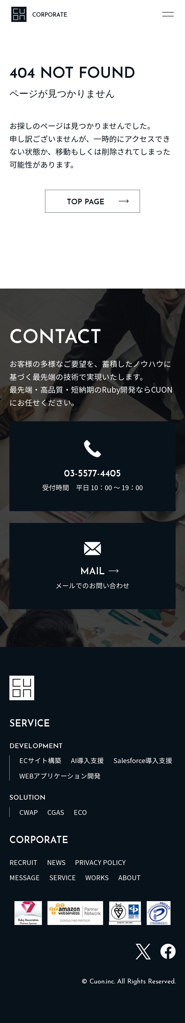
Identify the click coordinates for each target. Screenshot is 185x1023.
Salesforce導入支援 (142, 760)
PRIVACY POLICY (100, 862)
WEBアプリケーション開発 (60, 775)
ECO (80, 812)
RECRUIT (23, 862)
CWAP (28, 812)
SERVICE (62, 877)
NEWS (56, 862)
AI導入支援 (87, 760)
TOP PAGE (97, 202)
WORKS (97, 877)
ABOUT (129, 877)
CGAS (55, 812)
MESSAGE (24, 877)
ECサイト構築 (40, 760)
